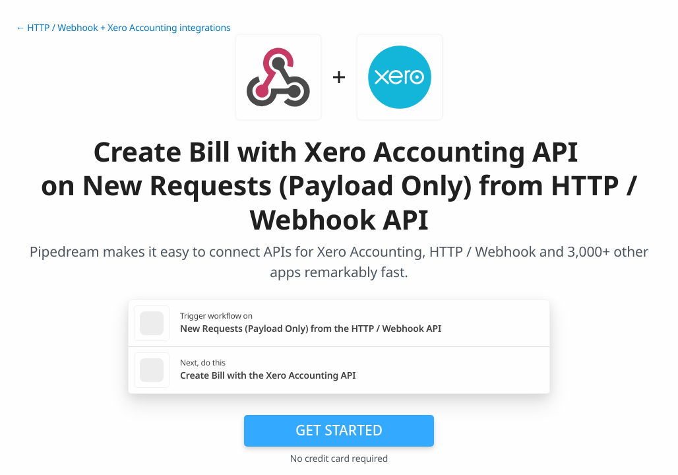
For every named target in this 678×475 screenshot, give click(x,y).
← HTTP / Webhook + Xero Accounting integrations (123, 28)
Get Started (339, 430)
